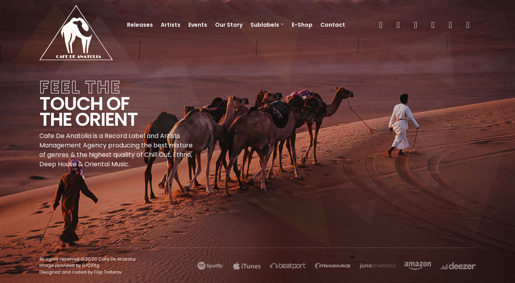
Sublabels (264, 25)
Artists (170, 25)
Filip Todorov (107, 272)
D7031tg (90, 265)
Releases (140, 25)
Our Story (229, 25)
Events (197, 25)
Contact (332, 25)
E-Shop (302, 25)
